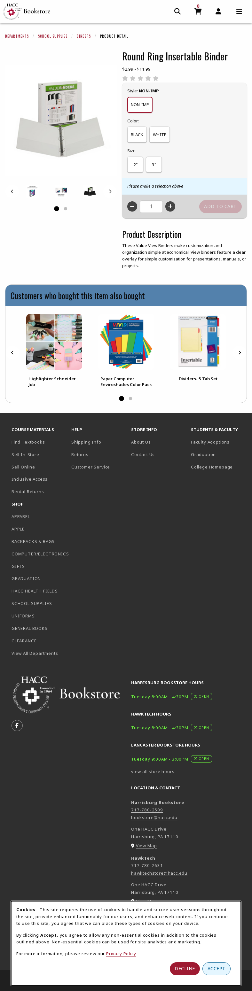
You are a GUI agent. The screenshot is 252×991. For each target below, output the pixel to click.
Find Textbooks (28, 442)
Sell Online (23, 467)
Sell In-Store (25, 454)
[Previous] (12, 191)
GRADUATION (26, 578)
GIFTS (18, 566)
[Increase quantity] (170, 206)
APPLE (18, 529)
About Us (141, 442)
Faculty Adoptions (210, 442)
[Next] (110, 191)
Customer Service (90, 467)
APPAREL (21, 516)
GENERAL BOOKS (30, 628)
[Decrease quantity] (132, 206)
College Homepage (218, 467)
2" (135, 164)
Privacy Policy (121, 953)
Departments (17, 36)
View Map (146, 845)
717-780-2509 (147, 810)
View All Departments (35, 653)
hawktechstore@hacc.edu (159, 873)
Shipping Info (86, 442)
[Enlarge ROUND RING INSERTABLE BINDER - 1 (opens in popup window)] (32, 192)
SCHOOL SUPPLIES (32, 603)
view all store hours (153, 771)
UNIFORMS (23, 616)
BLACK (137, 134)
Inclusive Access (30, 479)
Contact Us (143, 454)
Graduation (203, 454)
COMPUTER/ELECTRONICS (39, 554)
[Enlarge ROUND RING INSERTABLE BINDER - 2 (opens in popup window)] (61, 192)
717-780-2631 (147, 865)
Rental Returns (28, 491)
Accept (217, 968)
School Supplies (52, 36)
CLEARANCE (24, 641)
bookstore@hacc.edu (154, 817)
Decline (185, 968)
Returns (80, 454)
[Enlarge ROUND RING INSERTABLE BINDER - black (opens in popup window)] (90, 192)
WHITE (159, 134)
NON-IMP (140, 104)
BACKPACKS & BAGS (33, 541)
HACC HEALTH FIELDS (35, 591)
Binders (84, 36)
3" (154, 164)
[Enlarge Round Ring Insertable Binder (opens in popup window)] (61, 120)
